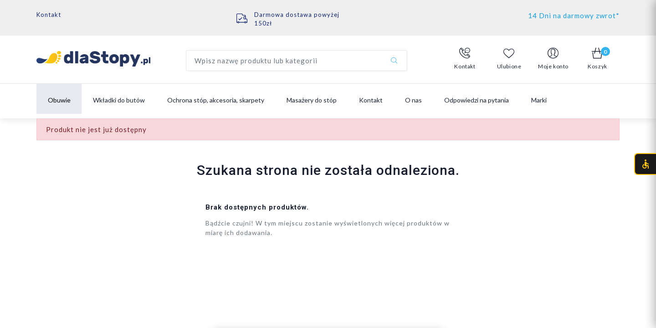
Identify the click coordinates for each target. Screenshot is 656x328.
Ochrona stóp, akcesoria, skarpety (215, 100)
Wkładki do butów (119, 100)
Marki (539, 100)
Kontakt (48, 14)
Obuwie (59, 100)
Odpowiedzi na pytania (476, 100)
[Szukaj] (394, 60)
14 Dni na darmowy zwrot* (574, 15)
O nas (413, 100)
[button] (465, 59)
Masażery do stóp (312, 100)
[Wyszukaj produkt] (296, 60)
